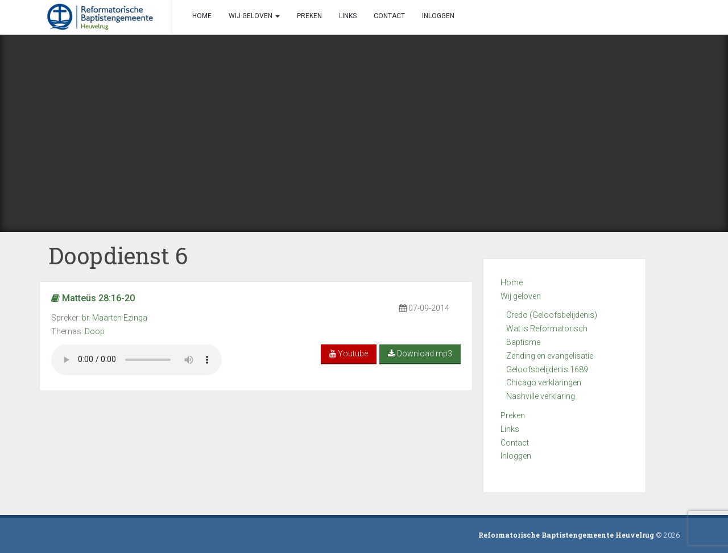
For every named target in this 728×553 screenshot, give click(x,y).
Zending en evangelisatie (549, 355)
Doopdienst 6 (118, 255)
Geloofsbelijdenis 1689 (547, 369)
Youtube (348, 353)
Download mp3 (420, 353)
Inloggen (515, 455)
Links (509, 429)
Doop (95, 331)
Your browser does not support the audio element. (136, 359)
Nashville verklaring (540, 396)
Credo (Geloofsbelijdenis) (551, 314)
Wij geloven (520, 296)
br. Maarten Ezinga (114, 317)
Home (511, 282)
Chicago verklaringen (543, 382)
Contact (514, 442)
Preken (512, 415)
